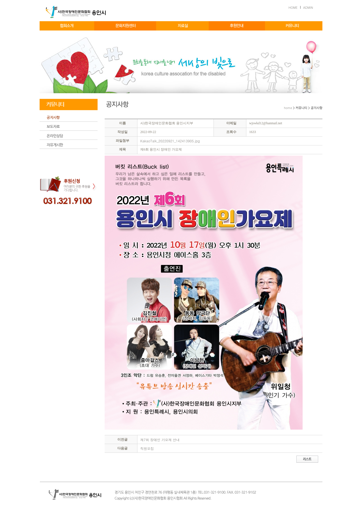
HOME (293, 7)
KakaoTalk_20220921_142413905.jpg (170, 140)
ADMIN (308, 7)
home (288, 108)
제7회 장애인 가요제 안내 (160, 439)
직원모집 (147, 448)
